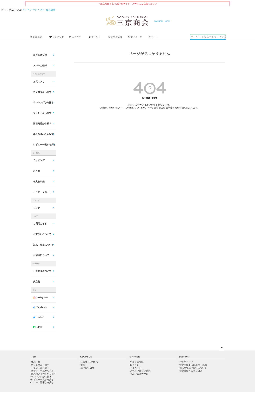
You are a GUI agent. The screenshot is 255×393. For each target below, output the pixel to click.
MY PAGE (134, 356)
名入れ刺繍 (39, 181)
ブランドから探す (42, 113)
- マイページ (135, 367)
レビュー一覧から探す (44, 144)
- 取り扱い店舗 (86, 367)
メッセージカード (42, 192)
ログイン (27, 9)
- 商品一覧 (35, 362)
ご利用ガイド (40, 223)
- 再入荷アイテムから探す (43, 373)
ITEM (33, 356)
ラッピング (39, 160)
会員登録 (50, 9)
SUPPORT (184, 356)
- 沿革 (82, 365)
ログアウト (38, 9)
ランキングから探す (43, 102)
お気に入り (115, 37)
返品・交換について (43, 244)
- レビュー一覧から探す (42, 379)
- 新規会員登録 (136, 362)
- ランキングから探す (41, 376)
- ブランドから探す (39, 367)
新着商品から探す (42, 123)
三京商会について (42, 271)
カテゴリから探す (42, 92)
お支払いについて (42, 234)
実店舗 (36, 281)
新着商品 (36, 37)
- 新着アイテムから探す (42, 370)
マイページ (135, 37)
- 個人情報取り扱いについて (192, 367)
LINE (37, 327)
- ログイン (134, 365)
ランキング (56, 37)
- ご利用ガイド (185, 362)
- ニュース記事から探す (42, 382)
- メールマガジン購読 (139, 370)
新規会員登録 (40, 55)
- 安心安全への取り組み (190, 370)
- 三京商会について (89, 362)
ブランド (94, 37)
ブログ (36, 207)
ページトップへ (221, 348)
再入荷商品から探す (43, 134)
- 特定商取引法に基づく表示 (192, 365)
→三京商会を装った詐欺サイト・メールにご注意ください (127, 3)
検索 (225, 37)
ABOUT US (86, 356)
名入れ (36, 171)
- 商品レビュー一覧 (138, 373)
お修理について (41, 255)
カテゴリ (75, 37)
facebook (40, 307)
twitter (38, 317)
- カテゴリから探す (39, 365)
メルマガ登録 (40, 65)
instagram (40, 297)
